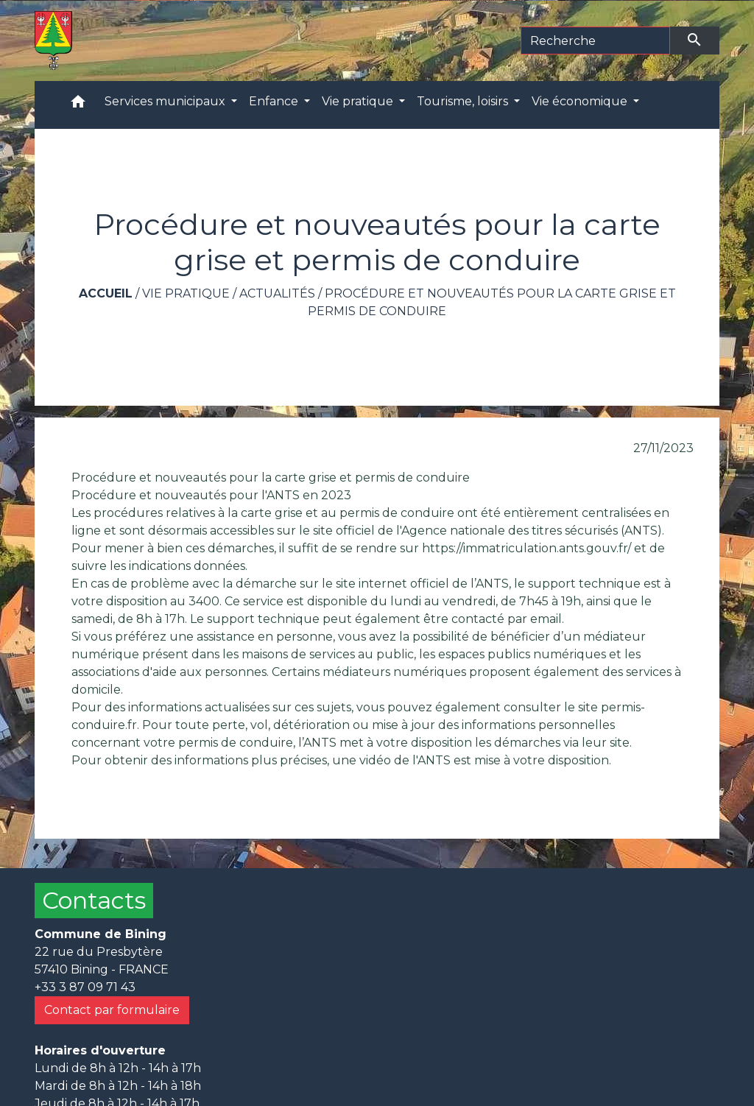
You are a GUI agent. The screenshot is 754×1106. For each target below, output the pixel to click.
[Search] (595, 40)
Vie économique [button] (581, 101)
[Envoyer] (695, 40)
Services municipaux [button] (166, 101)
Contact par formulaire (112, 1010)
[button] (78, 105)
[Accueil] (53, 40)
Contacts (94, 900)
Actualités (277, 293)
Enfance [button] (275, 101)
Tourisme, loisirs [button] (464, 101)
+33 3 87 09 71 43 (85, 987)
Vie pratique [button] (359, 101)
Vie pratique (186, 293)
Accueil (106, 293)
